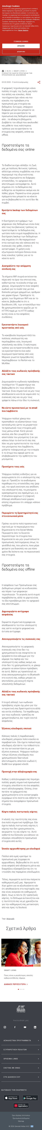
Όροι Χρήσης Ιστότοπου (21, 1115)
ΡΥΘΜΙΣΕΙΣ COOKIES (21, 39)
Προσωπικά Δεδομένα (21, 1118)
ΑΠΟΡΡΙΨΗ (21, 50)
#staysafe (10, 919)
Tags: (4, 919)
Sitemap (21, 1121)
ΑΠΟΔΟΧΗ (21, 44)
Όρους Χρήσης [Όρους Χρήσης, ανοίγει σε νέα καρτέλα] (23, 28)
